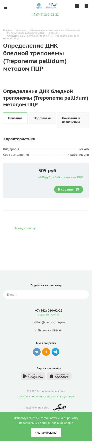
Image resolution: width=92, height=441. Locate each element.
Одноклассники (46, 352)
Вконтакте (37, 352)
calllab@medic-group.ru (48, 322)
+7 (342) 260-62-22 (45, 14)
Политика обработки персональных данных (46, 396)
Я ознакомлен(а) (46, 432)
